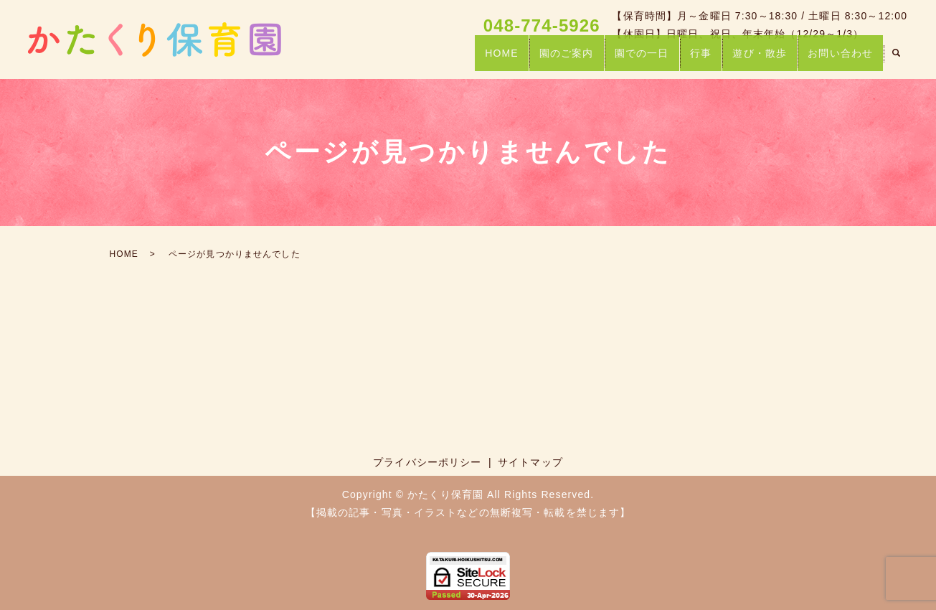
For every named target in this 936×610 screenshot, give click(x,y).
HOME (479, 59)
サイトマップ (530, 462)
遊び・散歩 (754, 59)
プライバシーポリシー (427, 462)
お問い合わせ (838, 59)
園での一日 (628, 59)
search (896, 60)
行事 (690, 59)
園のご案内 (549, 59)
